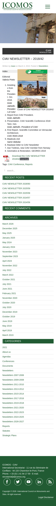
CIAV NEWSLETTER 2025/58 (16, 193)
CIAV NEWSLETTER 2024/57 (16, 197)
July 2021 (6, 284)
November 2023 (9, 251)
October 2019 (8, 316)
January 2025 (8, 238)
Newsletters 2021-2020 (13, 407)
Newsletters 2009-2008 (13, 380)
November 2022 (9, 265)
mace (13, 66)
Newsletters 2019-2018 (13, 403)
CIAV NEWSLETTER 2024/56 (16, 202)
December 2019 (9, 312)
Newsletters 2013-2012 (13, 389)
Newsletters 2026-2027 (13, 421)
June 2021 (7, 289)
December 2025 (9, 228)
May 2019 (6, 326)
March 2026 (7, 224)
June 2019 (7, 321)
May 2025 (6, 233)
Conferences (8, 361)
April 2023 (7, 261)
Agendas (6, 356)
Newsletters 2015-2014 (13, 394)
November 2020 (9, 298)
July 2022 (6, 270)
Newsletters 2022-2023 (13, 412)
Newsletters (43, 66)
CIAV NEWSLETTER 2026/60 (16, 184)
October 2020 (8, 302)
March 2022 (7, 275)
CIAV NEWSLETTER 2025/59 (16, 188)
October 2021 (8, 279)
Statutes (6, 431)
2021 (4, 347)
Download (24, 159)
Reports (29, 164)
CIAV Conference (16, 164)
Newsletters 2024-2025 (13, 417)
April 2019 (7, 330)
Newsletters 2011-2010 (13, 384)
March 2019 (7, 335)
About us (6, 352)
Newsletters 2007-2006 (13, 375)
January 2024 (8, 247)
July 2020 (6, 307)
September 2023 (10, 256)
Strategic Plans (9, 435)
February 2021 (9, 293)
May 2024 (6, 242)
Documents (7, 366)
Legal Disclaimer (46, 497)
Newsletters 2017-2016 (13, 398)
